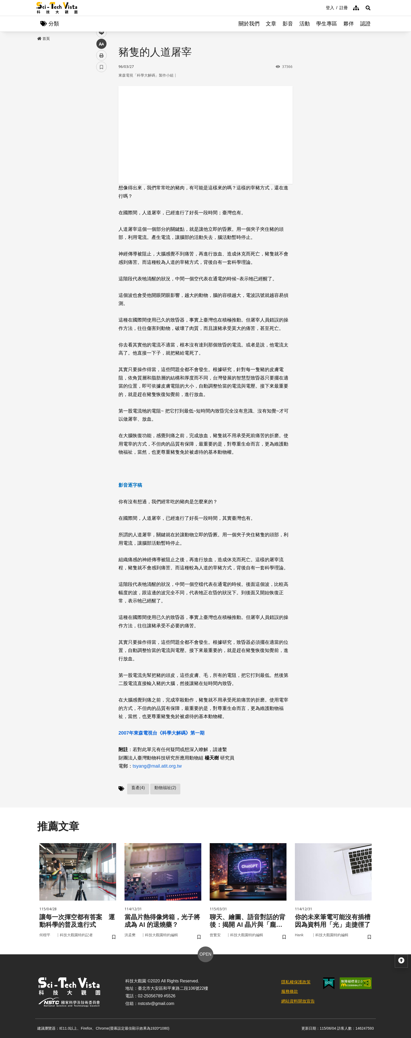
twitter (101, 112)
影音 (288, 23)
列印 (101, 146)
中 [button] (101, 135)
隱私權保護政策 (296, 982)
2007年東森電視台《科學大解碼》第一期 (161, 733)
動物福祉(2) (165, 787)
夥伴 (348, 23)
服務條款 (289, 991)
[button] (368, 8)
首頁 (43, 38)
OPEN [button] (205, 954)
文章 (271, 23)
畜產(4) (138, 787)
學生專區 (326, 23)
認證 (365, 23)
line (99, 123)
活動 (304, 23)
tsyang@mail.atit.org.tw (157, 766)
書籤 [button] (101, 158)
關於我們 (249, 23)
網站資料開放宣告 (298, 1001)
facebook (101, 100)
